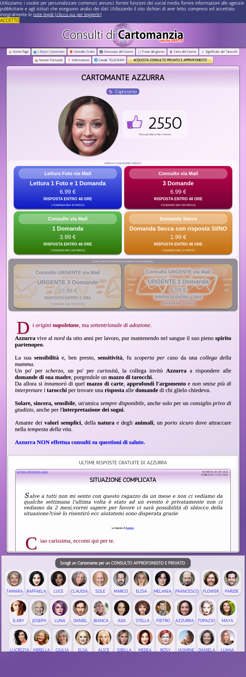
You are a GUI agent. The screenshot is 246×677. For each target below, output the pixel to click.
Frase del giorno (151, 52)
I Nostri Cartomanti (49, 52)
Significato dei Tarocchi (219, 52)
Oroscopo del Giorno (116, 52)
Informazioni (78, 60)
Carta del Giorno (182, 52)
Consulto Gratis (82, 52)
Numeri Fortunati (49, 60)
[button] (155, 124)
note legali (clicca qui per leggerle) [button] (67, 14)
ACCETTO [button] (9, 20)
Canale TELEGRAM (109, 60)
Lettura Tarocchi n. (32, 472)
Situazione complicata (123, 479)
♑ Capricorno (122, 91)
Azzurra (130, 528)
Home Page (19, 52)
